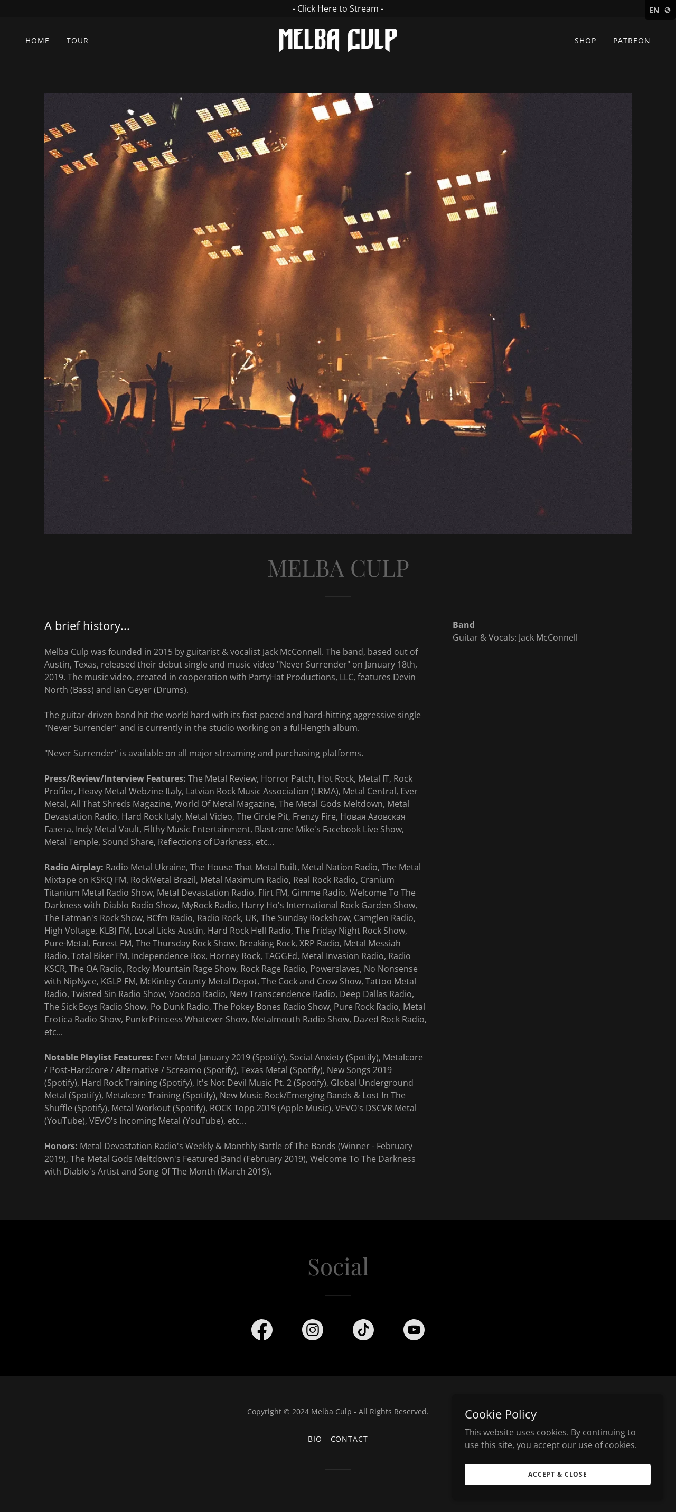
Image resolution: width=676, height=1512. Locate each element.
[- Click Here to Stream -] (338, 8)
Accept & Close (557, 1474)
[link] (338, 39)
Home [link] (37, 40)
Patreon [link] (632, 40)
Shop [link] (585, 40)
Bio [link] (315, 1439)
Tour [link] (78, 40)
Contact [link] (350, 1439)
